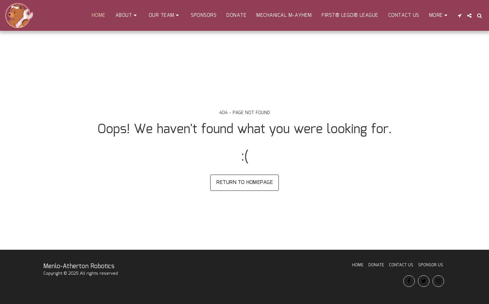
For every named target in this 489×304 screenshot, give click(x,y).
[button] (127, 15)
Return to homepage (244, 182)
